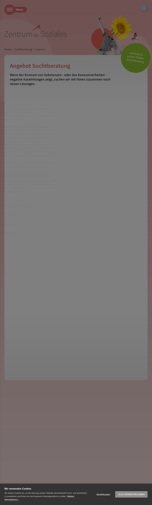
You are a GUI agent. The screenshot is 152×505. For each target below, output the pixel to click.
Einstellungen (103, 494)
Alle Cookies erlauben (131, 494)
